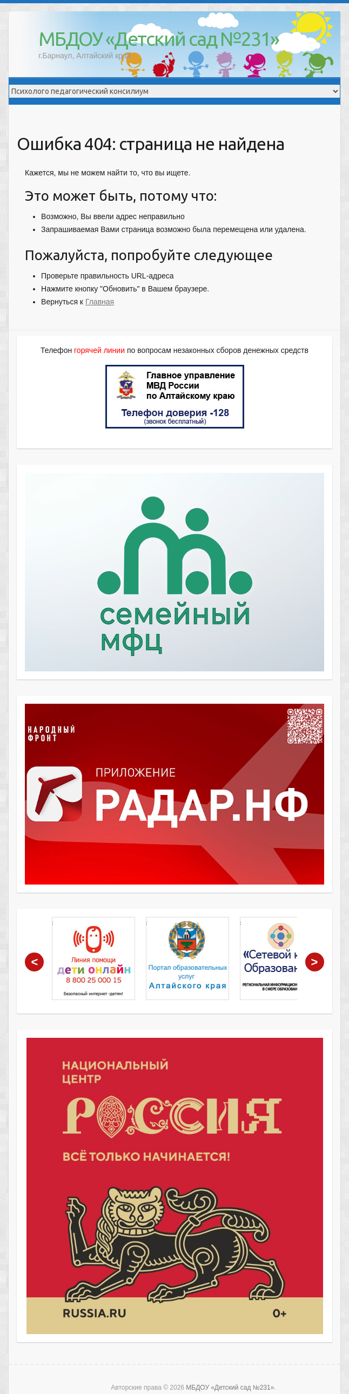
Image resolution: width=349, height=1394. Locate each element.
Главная (99, 301)
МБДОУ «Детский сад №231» (158, 39)
